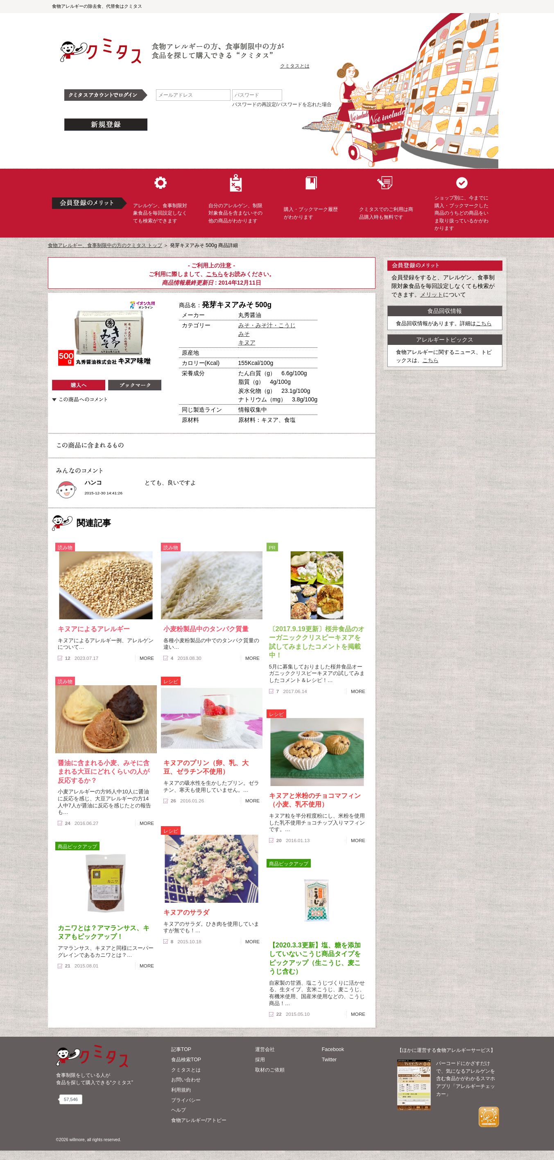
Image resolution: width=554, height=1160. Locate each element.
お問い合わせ (186, 1080)
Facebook (333, 1049)
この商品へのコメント (79, 399)
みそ (244, 334)
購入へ (78, 385)
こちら (214, 274)
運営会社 (265, 1049)
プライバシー (186, 1100)
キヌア (247, 342)
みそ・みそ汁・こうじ (267, 325)
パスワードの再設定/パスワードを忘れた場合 (282, 104)
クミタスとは (295, 66)
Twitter (329, 1060)
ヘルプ (178, 1110)
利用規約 (181, 1090)
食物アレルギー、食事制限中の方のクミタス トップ (105, 245)
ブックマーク (134, 385)
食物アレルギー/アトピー (198, 1120)
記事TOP (181, 1049)
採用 (260, 1060)
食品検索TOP (186, 1060)
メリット (431, 294)
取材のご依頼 (270, 1070)
